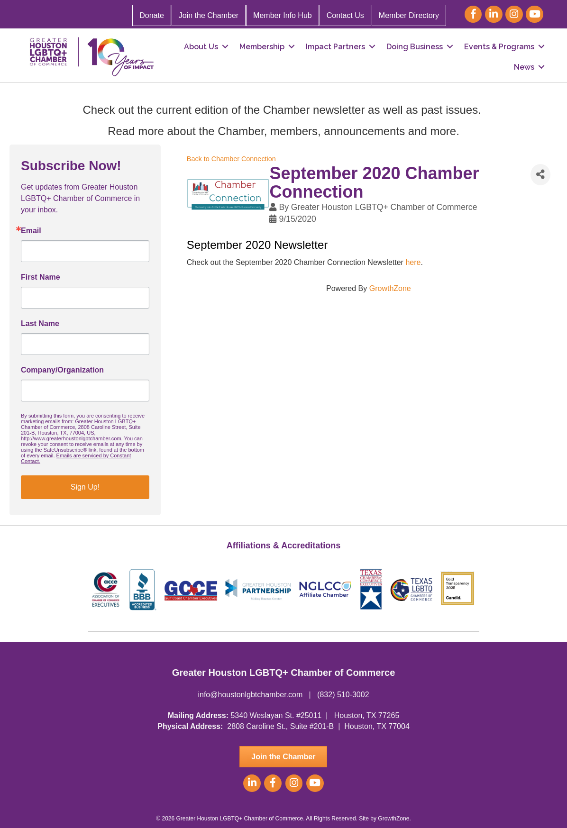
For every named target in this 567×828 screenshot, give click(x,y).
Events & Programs (499, 46)
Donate (151, 15)
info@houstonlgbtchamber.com (250, 695)
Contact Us (345, 15)
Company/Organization (62, 370)
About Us (201, 46)
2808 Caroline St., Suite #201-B (280, 726)
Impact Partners (335, 46)
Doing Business (414, 46)
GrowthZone (390, 288)
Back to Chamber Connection (231, 159)
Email (31, 231)
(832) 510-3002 (343, 695)
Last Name (40, 324)
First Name (40, 277)
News (524, 67)
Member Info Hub (282, 15)
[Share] (540, 174)
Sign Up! (85, 487)
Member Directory (409, 15)
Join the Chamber (208, 15)
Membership (261, 46)
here (413, 262)
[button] (283, 756)
